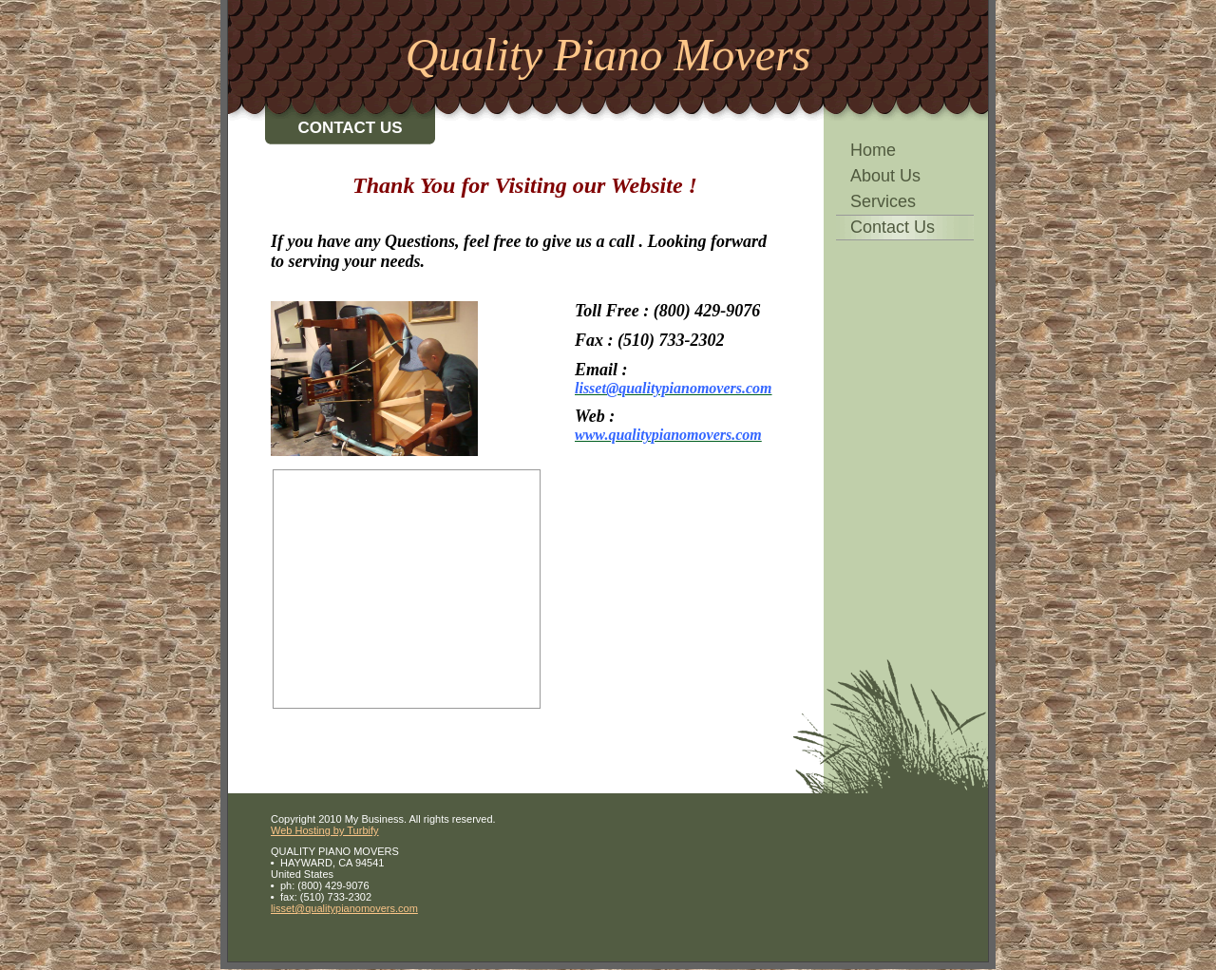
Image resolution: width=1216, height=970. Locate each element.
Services (883, 201)
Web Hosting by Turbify (325, 830)
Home (873, 150)
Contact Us (892, 227)
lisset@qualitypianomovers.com (344, 908)
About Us (885, 175)
